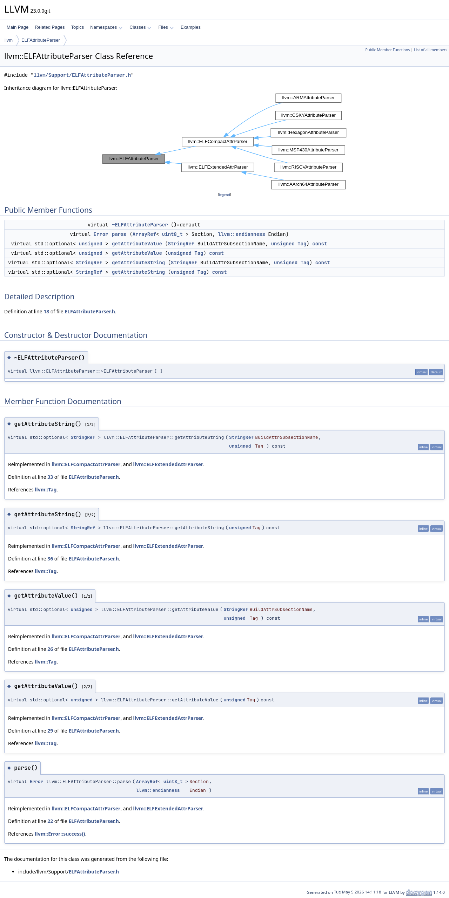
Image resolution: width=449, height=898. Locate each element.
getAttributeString (138, 262)
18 (46, 311)
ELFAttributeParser (40, 40)
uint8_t (172, 234)
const (319, 243)
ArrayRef (144, 234)
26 (50, 649)
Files (165, 27)
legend (224, 194)
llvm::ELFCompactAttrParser (86, 464)
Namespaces (106, 27)
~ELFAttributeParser (140, 225)
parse (119, 234)
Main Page (17, 27)
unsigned (90, 243)
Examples (191, 27)
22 (50, 821)
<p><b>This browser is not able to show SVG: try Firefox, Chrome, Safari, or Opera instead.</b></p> (224, 141)
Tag (301, 243)
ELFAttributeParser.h (90, 311)
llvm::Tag (45, 489)
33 (50, 477)
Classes (140, 27)
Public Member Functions (387, 49)
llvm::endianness (241, 234)
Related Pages (50, 27)
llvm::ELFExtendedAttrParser (168, 464)
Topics (77, 27)
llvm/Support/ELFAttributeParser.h (82, 75)
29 (50, 730)
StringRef (181, 243)
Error (101, 234)
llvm (9, 40)
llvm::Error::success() (60, 833)
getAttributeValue (137, 243)
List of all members (430, 49)
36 (50, 558)
